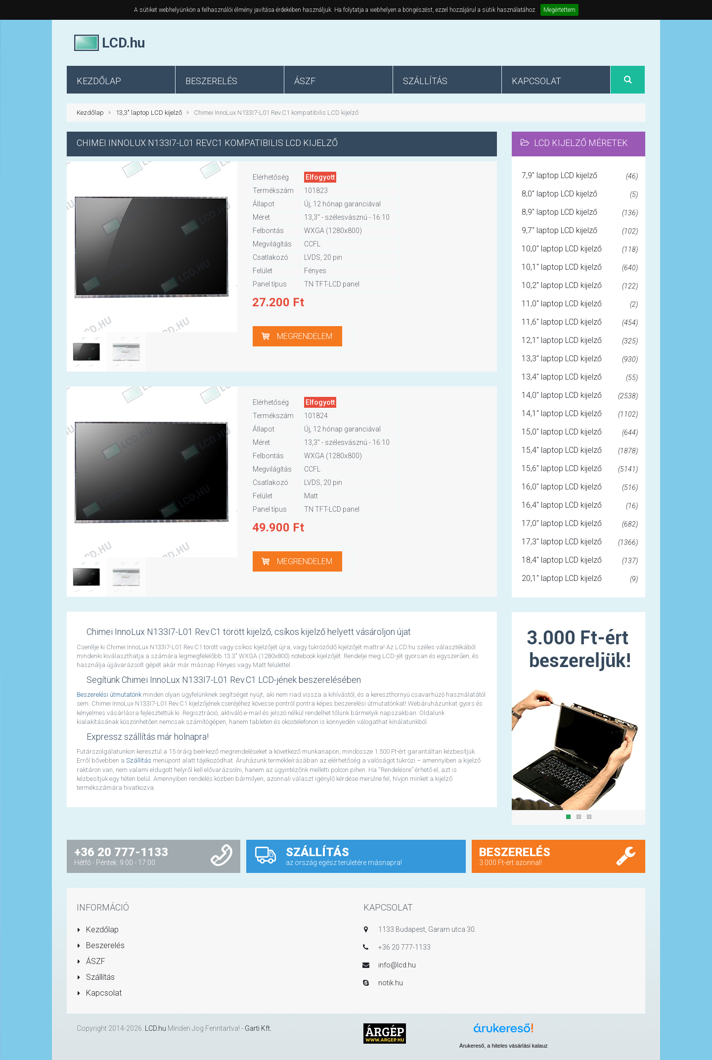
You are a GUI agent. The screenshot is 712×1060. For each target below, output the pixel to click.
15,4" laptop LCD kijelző (580, 450)
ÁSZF (91, 961)
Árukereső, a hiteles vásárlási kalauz (503, 1046)
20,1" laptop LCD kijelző (580, 579)
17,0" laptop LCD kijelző (580, 524)
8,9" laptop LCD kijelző (580, 212)
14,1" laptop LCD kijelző (580, 414)
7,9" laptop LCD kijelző (580, 176)
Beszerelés (101, 945)
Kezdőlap (90, 112)
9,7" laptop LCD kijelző (580, 231)
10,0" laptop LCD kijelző (580, 249)
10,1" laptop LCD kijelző (580, 267)
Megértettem (559, 9)
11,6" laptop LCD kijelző (580, 322)
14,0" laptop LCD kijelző (580, 395)
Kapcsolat (99, 993)
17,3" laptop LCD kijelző (580, 542)
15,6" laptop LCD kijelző (580, 469)
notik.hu (390, 983)
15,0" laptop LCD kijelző (580, 432)
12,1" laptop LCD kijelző (580, 341)
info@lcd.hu (397, 965)
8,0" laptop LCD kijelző (580, 194)
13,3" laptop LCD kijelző (149, 112)
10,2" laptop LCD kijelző (580, 286)
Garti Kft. (258, 1028)
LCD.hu (155, 1028)
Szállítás (138, 760)
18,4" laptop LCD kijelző (580, 560)
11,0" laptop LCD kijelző (580, 304)
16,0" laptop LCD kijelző (580, 487)
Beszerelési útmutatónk (109, 694)
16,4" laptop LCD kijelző (580, 505)
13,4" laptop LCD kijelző (580, 377)
